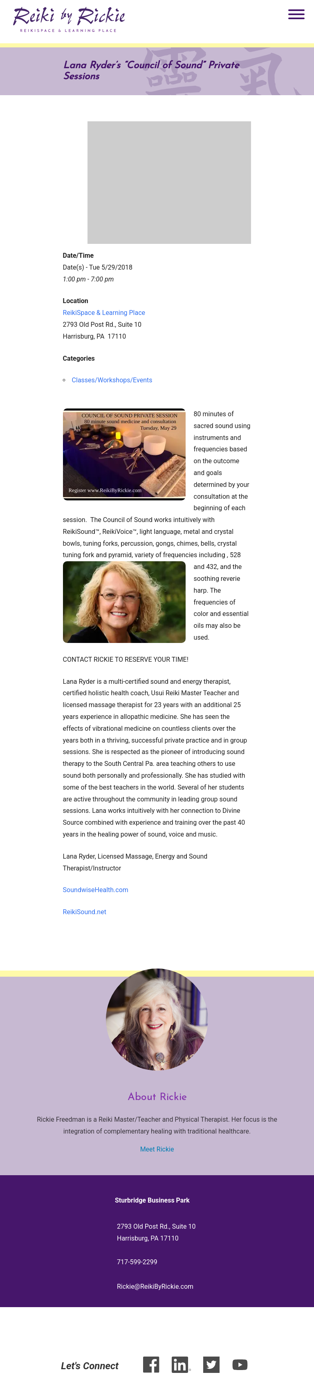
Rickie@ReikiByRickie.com (155, 1286)
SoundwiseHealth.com (95, 890)
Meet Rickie (157, 1149)
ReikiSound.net (84, 912)
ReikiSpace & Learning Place (104, 313)
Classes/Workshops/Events (112, 380)
